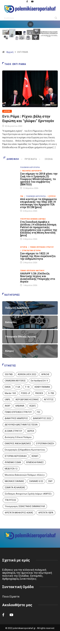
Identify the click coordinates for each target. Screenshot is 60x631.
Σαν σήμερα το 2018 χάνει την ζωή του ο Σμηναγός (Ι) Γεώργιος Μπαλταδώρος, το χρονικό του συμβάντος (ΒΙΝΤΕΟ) (38, 179)
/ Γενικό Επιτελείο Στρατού (41, 247)
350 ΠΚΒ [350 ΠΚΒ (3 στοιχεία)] (9, 374)
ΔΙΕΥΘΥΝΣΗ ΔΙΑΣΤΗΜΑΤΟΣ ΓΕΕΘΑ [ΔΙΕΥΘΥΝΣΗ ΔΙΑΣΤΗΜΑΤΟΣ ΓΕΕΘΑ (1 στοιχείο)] (21, 424)
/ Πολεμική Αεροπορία (35, 196)
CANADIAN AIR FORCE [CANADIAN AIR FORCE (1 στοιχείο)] (15, 380)
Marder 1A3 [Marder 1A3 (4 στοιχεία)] (10, 393)
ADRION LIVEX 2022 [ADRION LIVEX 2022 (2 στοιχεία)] (27, 374)
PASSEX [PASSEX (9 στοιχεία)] (39, 393)
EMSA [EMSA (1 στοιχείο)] (8, 387)
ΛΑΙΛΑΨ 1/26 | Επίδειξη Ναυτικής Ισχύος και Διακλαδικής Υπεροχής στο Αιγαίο (37, 277)
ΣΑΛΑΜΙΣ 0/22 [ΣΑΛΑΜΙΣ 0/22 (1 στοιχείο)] (36, 481)
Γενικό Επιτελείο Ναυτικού (32, 271)
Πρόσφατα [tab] (29, 159)
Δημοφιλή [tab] (11, 159)
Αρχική (9, 52)
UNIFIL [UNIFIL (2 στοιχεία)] (7, 399)
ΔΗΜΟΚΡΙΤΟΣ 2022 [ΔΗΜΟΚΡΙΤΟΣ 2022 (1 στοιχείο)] (42, 418)
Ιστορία (23, 247)
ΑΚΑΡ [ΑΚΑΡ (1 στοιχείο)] (7, 406)
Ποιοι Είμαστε (11, 596)
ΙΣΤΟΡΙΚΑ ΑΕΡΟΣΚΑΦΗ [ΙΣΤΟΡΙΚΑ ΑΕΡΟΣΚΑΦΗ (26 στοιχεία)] (16, 456)
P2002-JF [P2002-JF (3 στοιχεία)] (25, 393)
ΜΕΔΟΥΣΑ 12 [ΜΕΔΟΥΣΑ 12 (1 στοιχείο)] (11, 468)
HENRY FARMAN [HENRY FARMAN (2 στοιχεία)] (42, 387)
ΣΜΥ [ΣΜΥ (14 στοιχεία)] (50, 481)
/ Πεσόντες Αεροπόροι (30, 171)
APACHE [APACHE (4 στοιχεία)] (45, 374)
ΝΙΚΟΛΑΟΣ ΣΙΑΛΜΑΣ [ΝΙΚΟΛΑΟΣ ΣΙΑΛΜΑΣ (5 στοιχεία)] (14, 481)
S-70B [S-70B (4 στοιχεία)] (51, 393)
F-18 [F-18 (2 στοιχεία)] (27, 387)
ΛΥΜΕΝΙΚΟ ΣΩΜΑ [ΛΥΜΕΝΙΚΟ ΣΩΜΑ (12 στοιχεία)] (13, 462)
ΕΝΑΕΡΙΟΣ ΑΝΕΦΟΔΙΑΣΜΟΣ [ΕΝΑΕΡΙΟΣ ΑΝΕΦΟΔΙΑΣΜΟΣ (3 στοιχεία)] (18, 443)
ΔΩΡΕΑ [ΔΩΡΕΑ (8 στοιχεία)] (30, 431)
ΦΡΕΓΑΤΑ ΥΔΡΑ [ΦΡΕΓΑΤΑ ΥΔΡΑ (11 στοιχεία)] (45, 512)
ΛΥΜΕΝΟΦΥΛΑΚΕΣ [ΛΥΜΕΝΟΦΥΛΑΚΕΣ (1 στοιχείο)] (35, 462)
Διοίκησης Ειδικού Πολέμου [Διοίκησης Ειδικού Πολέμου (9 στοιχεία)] (18, 437)
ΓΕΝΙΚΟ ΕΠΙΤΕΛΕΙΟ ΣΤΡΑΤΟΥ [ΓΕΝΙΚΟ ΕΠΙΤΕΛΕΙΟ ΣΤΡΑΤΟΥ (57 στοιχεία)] (18, 412)
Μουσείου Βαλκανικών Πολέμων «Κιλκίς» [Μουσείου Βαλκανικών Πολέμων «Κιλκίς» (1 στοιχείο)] (25, 475)
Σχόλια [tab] (46, 159)
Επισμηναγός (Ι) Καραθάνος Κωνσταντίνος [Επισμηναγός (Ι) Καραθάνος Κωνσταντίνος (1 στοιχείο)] (25, 450)
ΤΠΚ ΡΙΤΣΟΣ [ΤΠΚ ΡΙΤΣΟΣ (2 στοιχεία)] (10, 500)
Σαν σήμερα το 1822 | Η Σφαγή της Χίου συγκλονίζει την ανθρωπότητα (38, 256)
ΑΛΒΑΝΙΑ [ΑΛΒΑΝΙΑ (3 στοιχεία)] (19, 406)
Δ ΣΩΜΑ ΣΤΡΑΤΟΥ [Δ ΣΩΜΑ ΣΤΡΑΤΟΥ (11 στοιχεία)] (13, 431)
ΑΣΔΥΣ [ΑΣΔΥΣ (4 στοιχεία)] (32, 406)
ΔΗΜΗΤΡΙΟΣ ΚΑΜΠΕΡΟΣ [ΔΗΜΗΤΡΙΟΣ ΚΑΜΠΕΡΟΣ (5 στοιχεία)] (16, 418)
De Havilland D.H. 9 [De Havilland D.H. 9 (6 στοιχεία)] (39, 380)
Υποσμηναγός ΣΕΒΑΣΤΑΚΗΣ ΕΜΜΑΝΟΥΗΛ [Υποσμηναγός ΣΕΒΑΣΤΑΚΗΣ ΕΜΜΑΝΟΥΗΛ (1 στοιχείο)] (25, 506)
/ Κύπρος (51, 196)
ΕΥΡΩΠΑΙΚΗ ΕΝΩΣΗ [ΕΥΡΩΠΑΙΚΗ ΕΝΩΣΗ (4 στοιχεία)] (45, 443)
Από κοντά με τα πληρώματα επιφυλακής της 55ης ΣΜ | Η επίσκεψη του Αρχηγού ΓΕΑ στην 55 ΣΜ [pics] (38, 203)
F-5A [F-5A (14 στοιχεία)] (18, 387)
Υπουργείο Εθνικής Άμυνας (33, 219)
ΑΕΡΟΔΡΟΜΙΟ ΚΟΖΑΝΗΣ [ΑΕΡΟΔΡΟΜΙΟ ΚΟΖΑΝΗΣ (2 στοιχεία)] (27, 399)
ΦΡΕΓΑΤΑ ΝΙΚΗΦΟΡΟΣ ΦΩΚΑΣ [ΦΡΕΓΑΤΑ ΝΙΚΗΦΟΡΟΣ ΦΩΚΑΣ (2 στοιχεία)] (19, 512)
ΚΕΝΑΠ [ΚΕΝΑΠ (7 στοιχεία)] (35, 456)
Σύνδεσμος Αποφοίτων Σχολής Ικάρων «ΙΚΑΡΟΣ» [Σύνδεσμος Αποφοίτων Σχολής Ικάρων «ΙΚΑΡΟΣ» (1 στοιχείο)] (28, 494)
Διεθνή (7, 111)
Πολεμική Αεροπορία (30, 167)
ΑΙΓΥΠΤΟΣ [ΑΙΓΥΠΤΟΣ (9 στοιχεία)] (49, 399)
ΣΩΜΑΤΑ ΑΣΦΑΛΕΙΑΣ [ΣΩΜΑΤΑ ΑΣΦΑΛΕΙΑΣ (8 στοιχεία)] (15, 487)
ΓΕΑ (21, 196)
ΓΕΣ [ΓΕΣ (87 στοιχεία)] (38, 412)
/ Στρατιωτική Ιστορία (30, 251)
